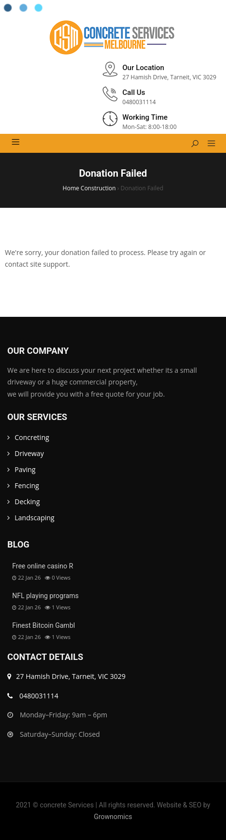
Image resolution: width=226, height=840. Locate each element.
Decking (27, 501)
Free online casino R (42, 566)
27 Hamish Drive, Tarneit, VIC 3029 (66, 676)
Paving (25, 469)
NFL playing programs (45, 596)
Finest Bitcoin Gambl (43, 625)
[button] (207, 144)
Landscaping (35, 517)
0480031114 (32, 695)
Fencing (27, 485)
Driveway (29, 453)
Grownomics (113, 817)
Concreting (32, 437)
